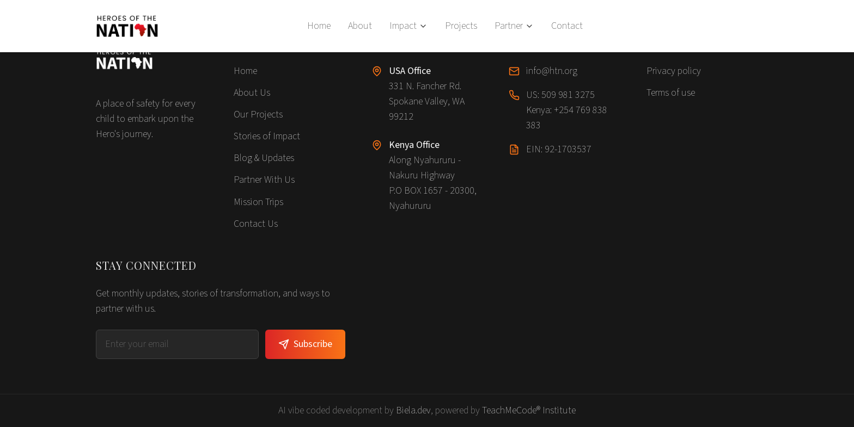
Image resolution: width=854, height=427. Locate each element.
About (360, 26)
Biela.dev (413, 410)
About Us (252, 93)
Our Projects (258, 114)
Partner (514, 26)
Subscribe (305, 344)
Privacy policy (673, 71)
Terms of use (670, 93)
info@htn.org (551, 71)
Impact (408, 26)
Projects (461, 26)
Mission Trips (258, 202)
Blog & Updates (264, 158)
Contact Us (256, 224)
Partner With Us (264, 180)
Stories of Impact (267, 136)
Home (319, 26)
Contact (567, 26)
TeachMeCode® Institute (529, 410)
